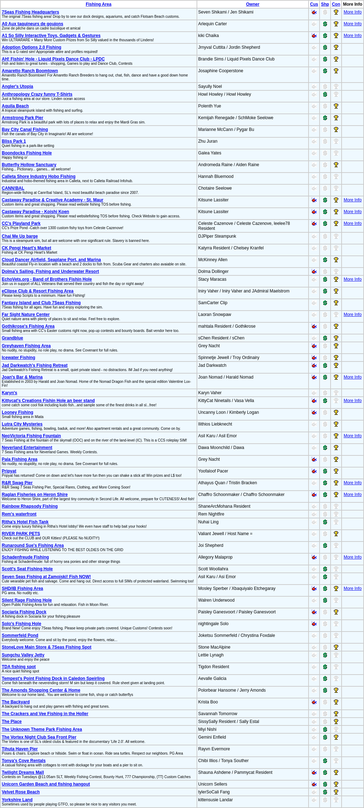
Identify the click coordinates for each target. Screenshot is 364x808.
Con (336, 4)
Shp (325, 4)
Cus (314, 4)
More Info (353, 12)
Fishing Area (98, 4)
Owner (252, 4)
